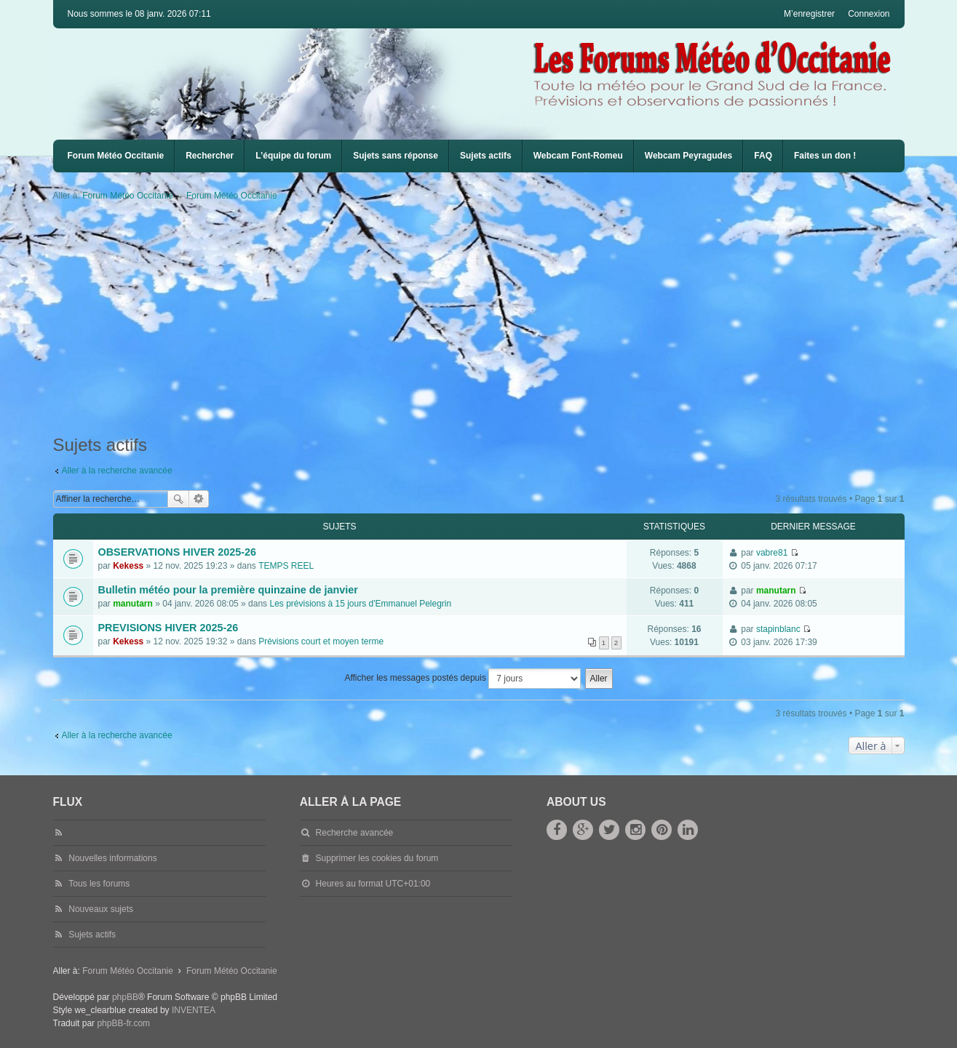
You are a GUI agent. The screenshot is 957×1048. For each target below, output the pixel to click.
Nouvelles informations (112, 858)
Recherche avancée (199, 499)
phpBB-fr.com (123, 1023)
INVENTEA (193, 1010)
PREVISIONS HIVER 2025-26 (168, 627)
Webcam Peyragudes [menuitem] (689, 156)
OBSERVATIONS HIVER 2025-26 (177, 552)
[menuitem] (578, 156)
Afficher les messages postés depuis (462, 678)
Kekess (128, 566)
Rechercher (210, 156)
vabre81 (771, 553)
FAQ (763, 156)
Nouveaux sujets (100, 909)
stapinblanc (778, 629)
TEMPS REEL (286, 566)
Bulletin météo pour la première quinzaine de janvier (228, 590)
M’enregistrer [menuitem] (809, 14)
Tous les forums (99, 884)
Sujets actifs (486, 156)
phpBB (125, 997)
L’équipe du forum (293, 156)
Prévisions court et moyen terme (321, 641)
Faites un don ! (825, 156)
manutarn (133, 604)
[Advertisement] (489, 318)
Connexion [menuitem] (868, 14)
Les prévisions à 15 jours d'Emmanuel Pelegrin (360, 604)
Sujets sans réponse (395, 156)
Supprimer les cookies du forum (377, 858)
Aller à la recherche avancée (117, 470)
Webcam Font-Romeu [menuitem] (578, 156)
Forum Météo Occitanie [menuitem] (116, 156)
